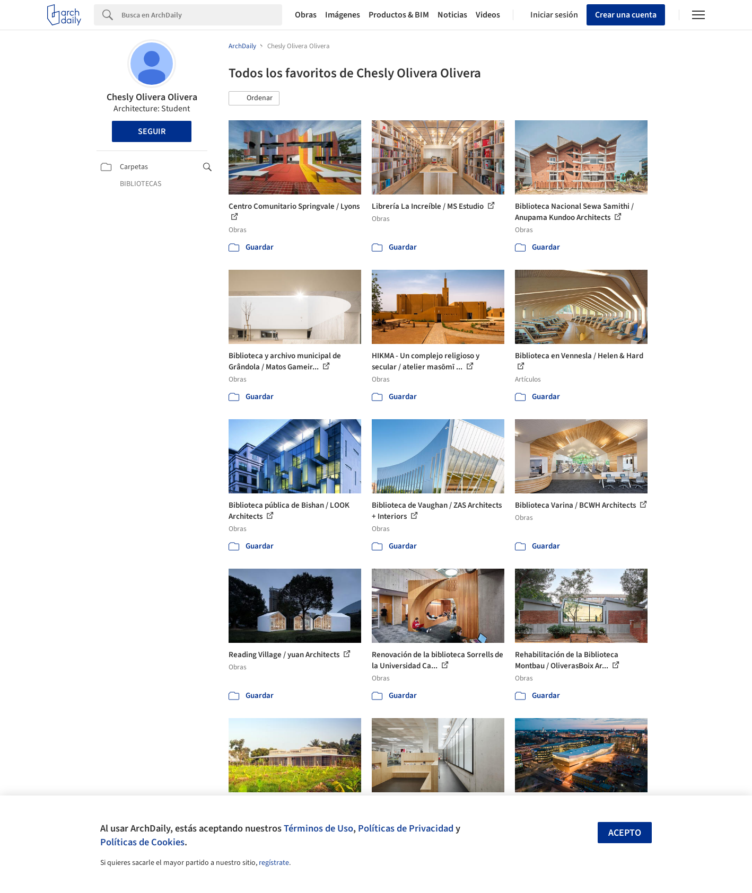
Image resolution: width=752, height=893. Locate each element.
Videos (488, 15)
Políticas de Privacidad (405, 828)
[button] (254, 98)
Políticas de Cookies (142, 842)
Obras (306, 15)
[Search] (201, 14)
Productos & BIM (399, 15)
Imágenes (342, 15)
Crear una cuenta (626, 15)
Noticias (452, 15)
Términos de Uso (318, 828)
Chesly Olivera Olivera (152, 97)
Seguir (151, 131)
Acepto (624, 832)
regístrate (274, 862)
